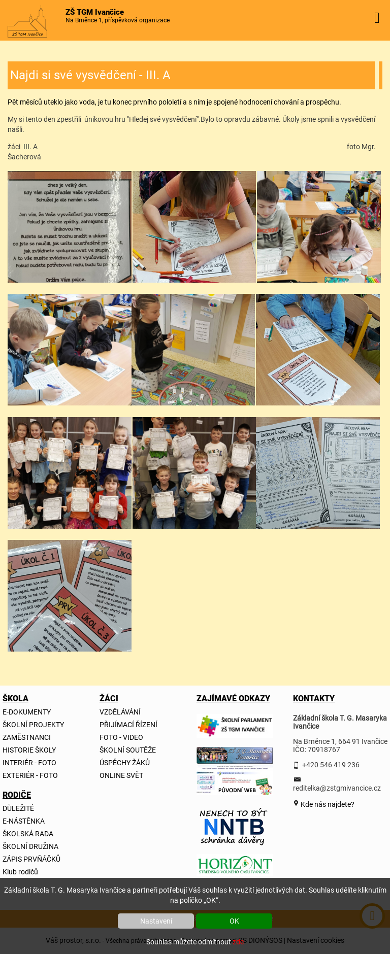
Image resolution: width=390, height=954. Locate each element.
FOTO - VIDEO (121, 737)
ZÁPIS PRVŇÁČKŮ (31, 859)
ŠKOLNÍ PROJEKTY (33, 725)
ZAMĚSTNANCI (27, 737)
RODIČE (15, 795)
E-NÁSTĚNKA (24, 821)
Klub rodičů (20, 872)
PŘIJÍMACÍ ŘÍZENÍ (128, 725)
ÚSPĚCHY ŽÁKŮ (125, 763)
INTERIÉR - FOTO (29, 763)
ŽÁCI (109, 698)
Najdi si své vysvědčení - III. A (90, 75)
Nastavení (156, 921)
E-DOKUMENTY (27, 712)
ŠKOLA (15, 698)
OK (234, 921)
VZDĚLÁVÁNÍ (120, 712)
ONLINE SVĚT (121, 775)
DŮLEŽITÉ (18, 808)
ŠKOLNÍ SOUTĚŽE (128, 750)
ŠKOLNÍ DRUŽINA (30, 846)
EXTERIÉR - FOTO (30, 775)
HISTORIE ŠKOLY (29, 750)
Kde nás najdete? (326, 804)
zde (238, 942)
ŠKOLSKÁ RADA (28, 834)
